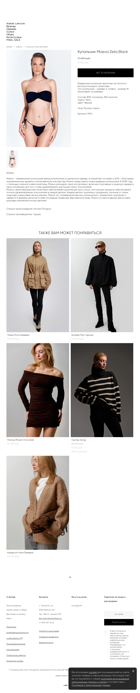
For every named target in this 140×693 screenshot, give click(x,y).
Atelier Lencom (15, 23)
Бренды (11, 26)
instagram (77, 605)
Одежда (11, 29)
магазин (9, 47)
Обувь (10, 34)
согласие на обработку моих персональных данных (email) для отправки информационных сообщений (119, 636)
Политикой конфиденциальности (118, 650)
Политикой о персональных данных (91, 685)
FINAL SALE (13, 40)
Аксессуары (14, 37)
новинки (19, 47)
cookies (93, 672)
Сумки (10, 31)
